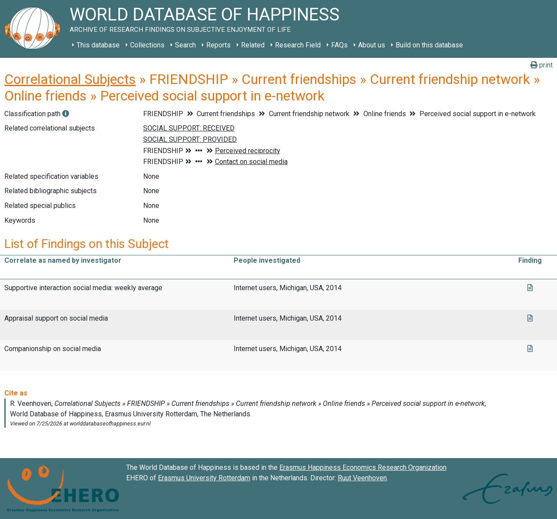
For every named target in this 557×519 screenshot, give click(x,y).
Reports (218, 45)
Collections (147, 45)
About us (371, 45)
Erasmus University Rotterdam (204, 478)
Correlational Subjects (70, 79)
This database (98, 45)
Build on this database (429, 45)
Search (185, 45)
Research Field (298, 45)
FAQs (339, 45)
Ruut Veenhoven (362, 478)
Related (253, 45)
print (541, 65)
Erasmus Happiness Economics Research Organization (362, 467)
